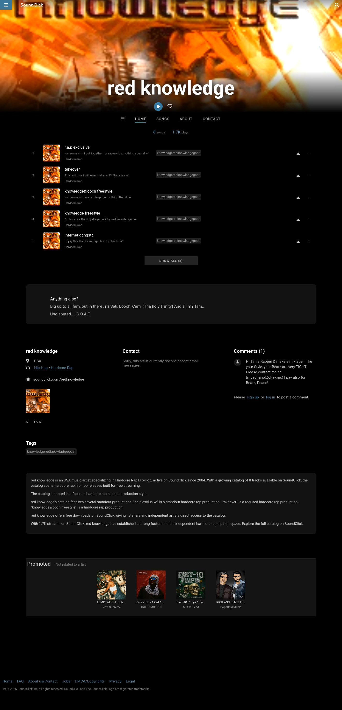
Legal (130, 681)
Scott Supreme (111, 607)
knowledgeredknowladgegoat (178, 153)
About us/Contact (43, 681)
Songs (162, 119)
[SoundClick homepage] (32, 5)
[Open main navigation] (6, 5)
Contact (212, 119)
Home (140, 119)
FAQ (20, 681)
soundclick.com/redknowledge (58, 379)
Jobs (66, 681)
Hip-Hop (41, 368)
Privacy (115, 681)
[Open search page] (337, 5)
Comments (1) (249, 351)
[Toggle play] (33, 153)
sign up (253, 397)
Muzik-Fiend (191, 607)
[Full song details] (310, 153)
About (186, 119)
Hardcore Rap (73, 159)
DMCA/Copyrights (90, 681)
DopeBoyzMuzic (230, 607)
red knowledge (42, 351)
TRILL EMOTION (151, 607)
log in (270, 397)
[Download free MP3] (298, 153)
